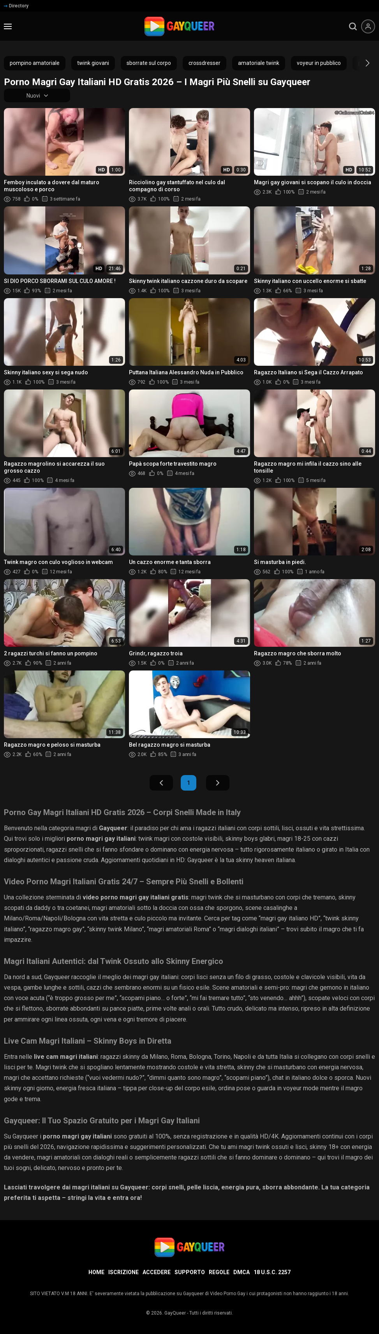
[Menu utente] (368, 26)
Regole (219, 1272)
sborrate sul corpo (149, 63)
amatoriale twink (258, 63)
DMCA (241, 1272)
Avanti (217, 783)
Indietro (161, 783)
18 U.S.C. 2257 (272, 1272)
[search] (353, 26)
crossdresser (204, 63)
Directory (16, 6)
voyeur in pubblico (319, 63)
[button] (360, 63)
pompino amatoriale (35, 63)
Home (96, 1272)
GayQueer (175, 1313)
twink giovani (93, 63)
